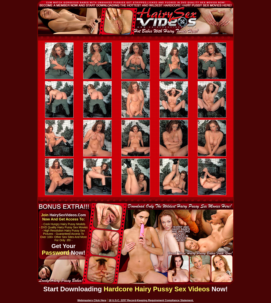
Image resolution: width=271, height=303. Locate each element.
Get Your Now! (63, 249)
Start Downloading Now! (135, 289)
